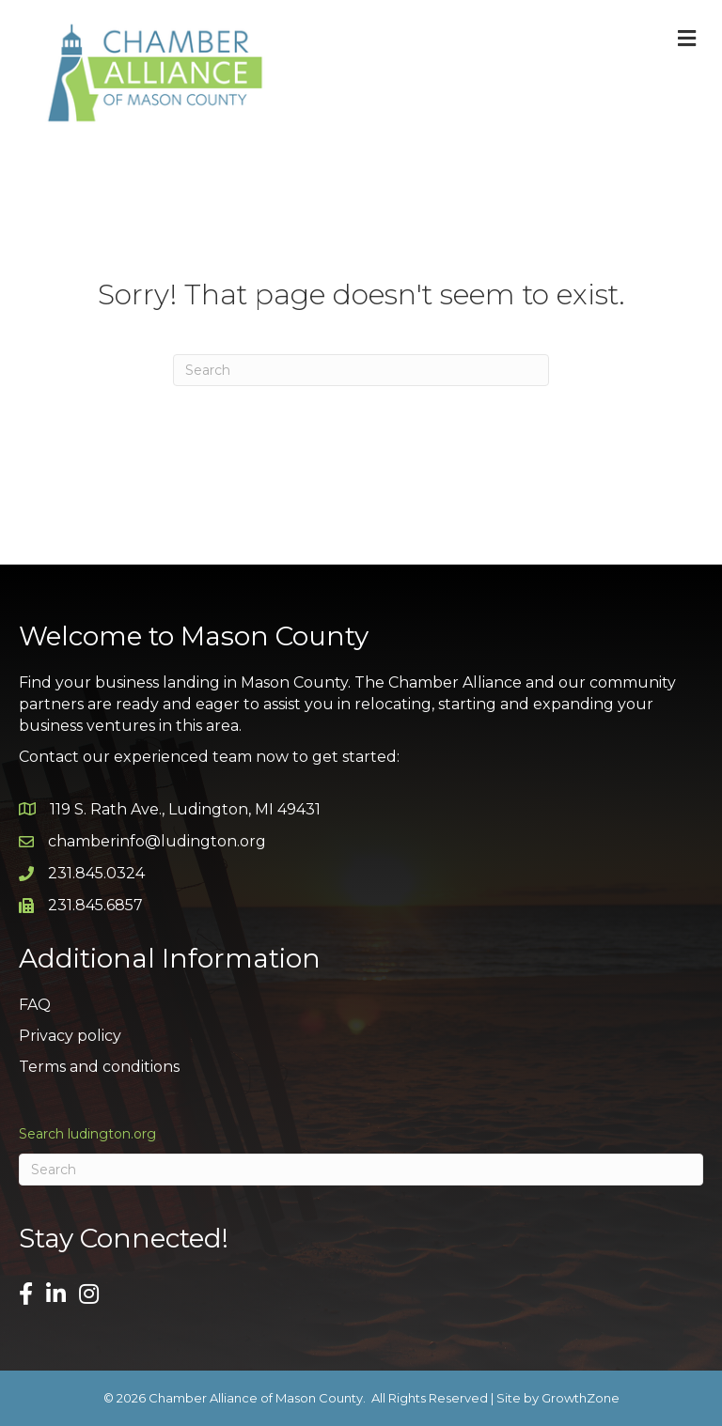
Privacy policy (70, 1036)
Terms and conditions (99, 1067)
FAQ (35, 1005)
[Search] (361, 370)
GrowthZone (581, 1397)
